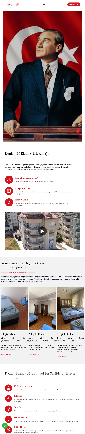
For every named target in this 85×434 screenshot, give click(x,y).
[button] (78, 131)
